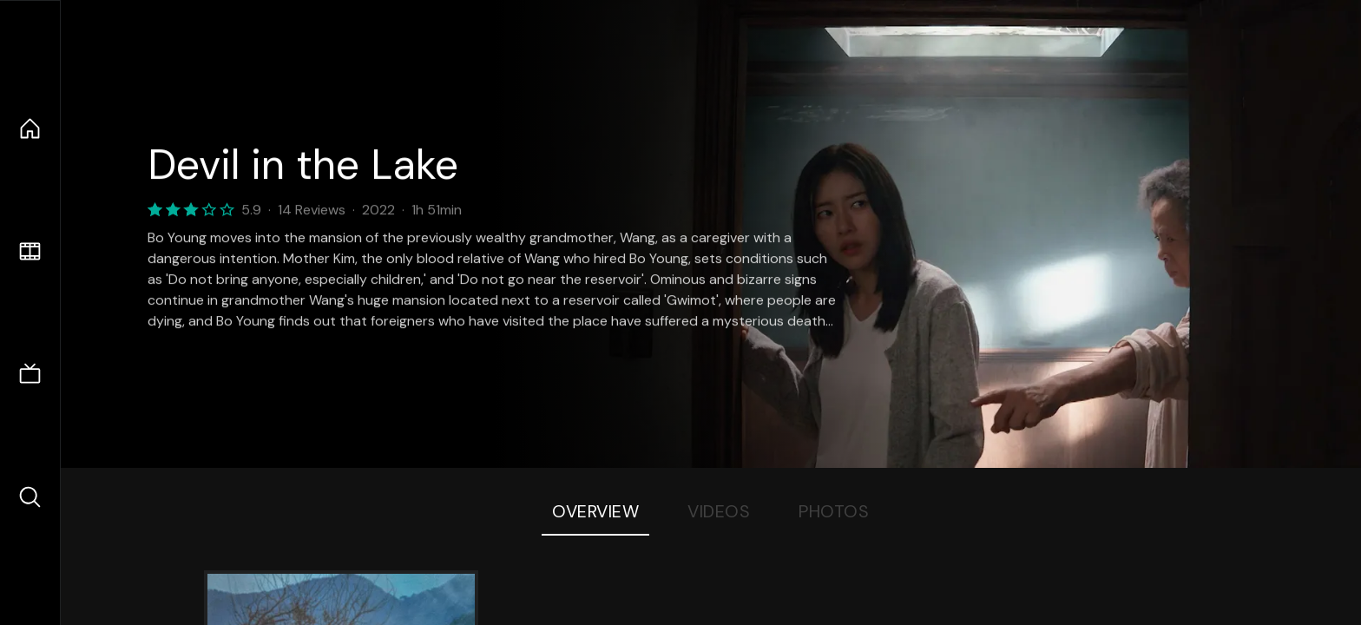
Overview (595, 511)
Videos (718, 511)
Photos (834, 511)
